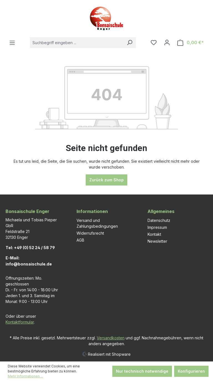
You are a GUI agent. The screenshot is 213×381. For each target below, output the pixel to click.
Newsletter (157, 241)
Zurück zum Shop (106, 179)
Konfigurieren (191, 371)
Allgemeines (161, 211)
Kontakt (154, 234)
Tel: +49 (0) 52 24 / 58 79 (30, 247)
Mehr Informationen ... (25, 376)
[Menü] (12, 42)
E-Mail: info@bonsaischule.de (29, 260)
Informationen (92, 211)
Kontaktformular (20, 322)
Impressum (157, 227)
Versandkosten (111, 337)
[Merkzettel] (153, 42)
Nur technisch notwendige (142, 371)
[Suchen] (129, 42)
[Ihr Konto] (167, 42)
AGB (80, 240)
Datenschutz (159, 220)
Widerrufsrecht (90, 233)
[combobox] (76, 42)
